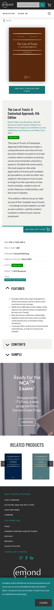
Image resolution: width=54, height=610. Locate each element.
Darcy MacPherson (33, 128)
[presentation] (3, 464)
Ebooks (8, 536)
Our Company (12, 500)
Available (13, 137)
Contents (18, 344)
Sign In (23, 13)
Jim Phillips (35, 130)
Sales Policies (12, 546)
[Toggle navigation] (49, 13)
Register (9, 13)
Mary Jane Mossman (22, 130)
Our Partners (12, 510)
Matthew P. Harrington (16, 128)
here (24, 594)
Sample (16, 354)
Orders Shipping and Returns (20, 531)
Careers (8, 515)
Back (7, 20)
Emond (7, 5)
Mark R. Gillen (13, 122)
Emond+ (9, 541)
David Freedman (23, 125)
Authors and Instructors (19, 505)
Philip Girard (35, 125)
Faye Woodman (26, 122)
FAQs (7, 526)
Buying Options (37, 229)
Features (18, 288)
